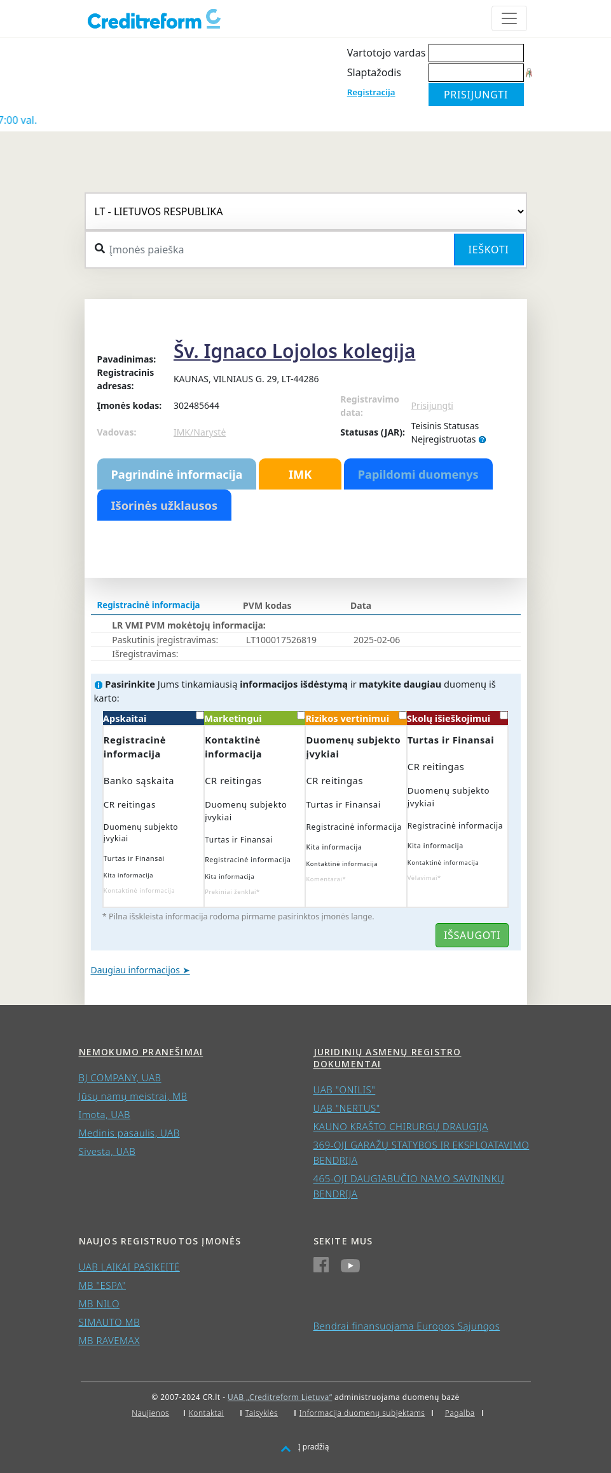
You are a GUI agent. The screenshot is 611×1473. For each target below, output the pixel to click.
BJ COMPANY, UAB (120, 1077)
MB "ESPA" (103, 1285)
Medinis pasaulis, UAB (129, 1132)
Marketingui (254, 717)
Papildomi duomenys (418, 474)
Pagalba (460, 1413)
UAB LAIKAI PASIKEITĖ (129, 1266)
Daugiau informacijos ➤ (140, 970)
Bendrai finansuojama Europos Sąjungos (406, 1325)
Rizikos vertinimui (355, 717)
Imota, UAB (105, 1114)
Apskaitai (153, 717)
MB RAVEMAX (109, 1340)
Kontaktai (206, 1413)
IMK (300, 474)
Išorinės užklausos (164, 505)
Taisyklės (261, 1413)
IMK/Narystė (200, 432)
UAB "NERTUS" (346, 1108)
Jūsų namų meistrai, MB (133, 1096)
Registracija (371, 92)
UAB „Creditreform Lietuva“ (280, 1397)
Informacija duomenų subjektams (362, 1413)
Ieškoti (489, 250)
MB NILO (99, 1303)
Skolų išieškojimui (457, 717)
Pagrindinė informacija (177, 474)
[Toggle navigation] (509, 18)
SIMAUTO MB (109, 1322)
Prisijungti (432, 405)
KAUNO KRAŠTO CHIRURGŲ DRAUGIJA (401, 1126)
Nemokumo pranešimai (141, 1052)
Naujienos (150, 1413)
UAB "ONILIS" (344, 1089)
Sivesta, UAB (107, 1151)
